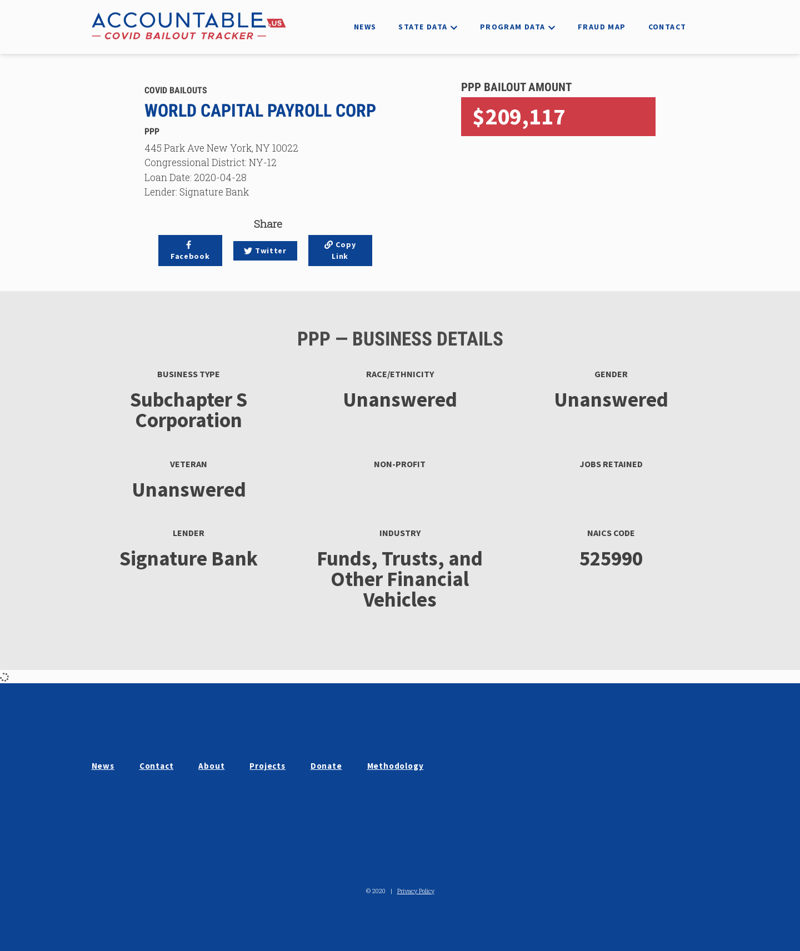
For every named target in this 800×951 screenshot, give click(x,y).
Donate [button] (326, 765)
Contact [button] (156, 765)
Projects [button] (267, 765)
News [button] (103, 765)
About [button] (211, 765)
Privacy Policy (415, 891)
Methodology (395, 765)
